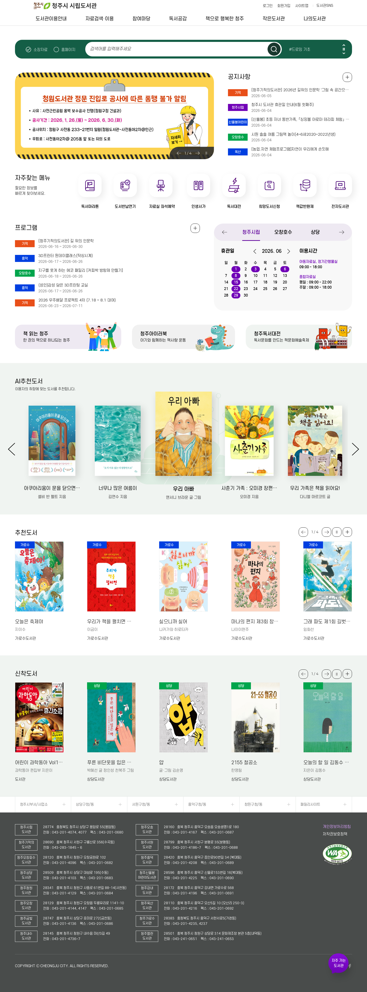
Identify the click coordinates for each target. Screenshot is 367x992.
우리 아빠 (183, 488)
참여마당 (141, 19)
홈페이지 (68, 49)
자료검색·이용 (99, 19)
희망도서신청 (269, 206)
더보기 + (347, 532)
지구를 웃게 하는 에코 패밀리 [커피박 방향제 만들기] (80, 270)
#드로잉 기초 (299, 49)
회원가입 (283, 6)
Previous (343, 45)
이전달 (257, 251)
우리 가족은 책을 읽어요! (315, 488)
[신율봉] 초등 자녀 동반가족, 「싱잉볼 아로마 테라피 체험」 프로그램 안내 (301, 120)
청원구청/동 (253, 804)
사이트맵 (301, 6)
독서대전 (234, 206)
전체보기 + (195, 228)
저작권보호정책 (335, 834)
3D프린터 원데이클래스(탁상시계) (65, 256)
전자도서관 (340, 206)
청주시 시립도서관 (69, 6)
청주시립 (251, 232)
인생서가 (198, 206)
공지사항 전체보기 (347, 77)
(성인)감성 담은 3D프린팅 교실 (63, 285)
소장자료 (40, 49)
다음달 (286, 251)
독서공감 (178, 19)
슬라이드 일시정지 (343, 49)
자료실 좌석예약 (162, 206)
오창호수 (283, 232)
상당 (315, 232)
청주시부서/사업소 (34, 804)
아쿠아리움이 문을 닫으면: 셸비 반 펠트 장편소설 (52, 488)
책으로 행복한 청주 (225, 19)
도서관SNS (324, 6)
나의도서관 (315, 19)
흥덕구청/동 (197, 804)
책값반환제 (305, 206)
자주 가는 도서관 (339, 963)
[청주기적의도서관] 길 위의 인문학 (66, 241)
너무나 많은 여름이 (118, 488)
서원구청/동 (141, 804)
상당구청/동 (85, 804)
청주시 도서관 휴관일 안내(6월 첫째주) (282, 105)
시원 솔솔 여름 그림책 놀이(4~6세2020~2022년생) (293, 134)
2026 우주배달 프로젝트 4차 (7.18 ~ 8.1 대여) (77, 300)
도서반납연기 (125, 206)
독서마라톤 (90, 206)
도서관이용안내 (51, 19)
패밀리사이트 (310, 804)
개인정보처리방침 (337, 827)
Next (343, 53)
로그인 (268, 6)
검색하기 (274, 49)
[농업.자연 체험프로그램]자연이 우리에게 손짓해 (290, 149)
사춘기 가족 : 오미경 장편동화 (249, 488)
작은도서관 (274, 19)
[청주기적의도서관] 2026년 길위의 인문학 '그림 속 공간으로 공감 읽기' (301, 90)
